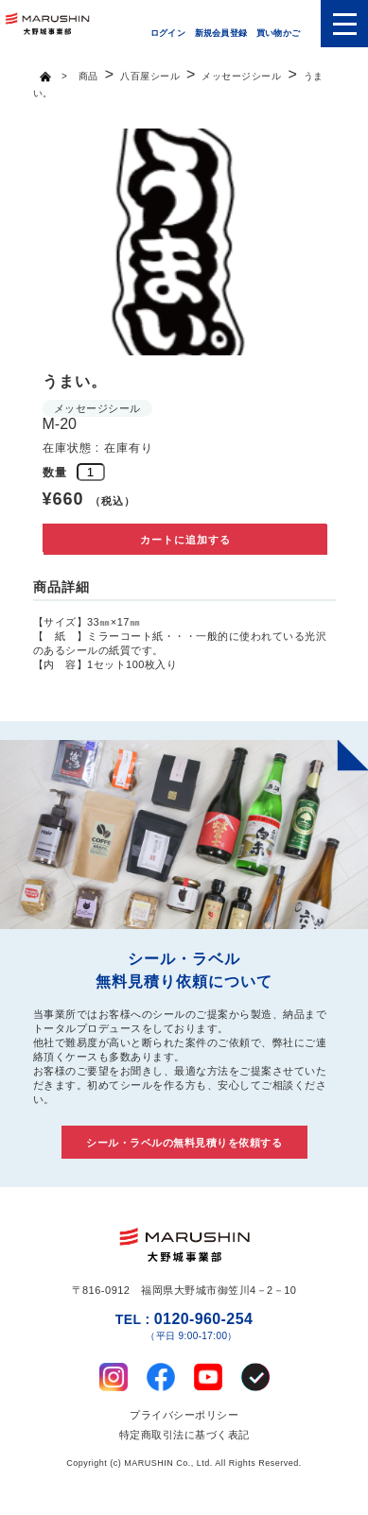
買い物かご (278, 33)
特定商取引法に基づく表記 (184, 1435)
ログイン (167, 33)
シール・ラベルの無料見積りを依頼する (184, 1142)
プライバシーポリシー (184, 1415)
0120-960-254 (184, 1326)
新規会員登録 (221, 33)
